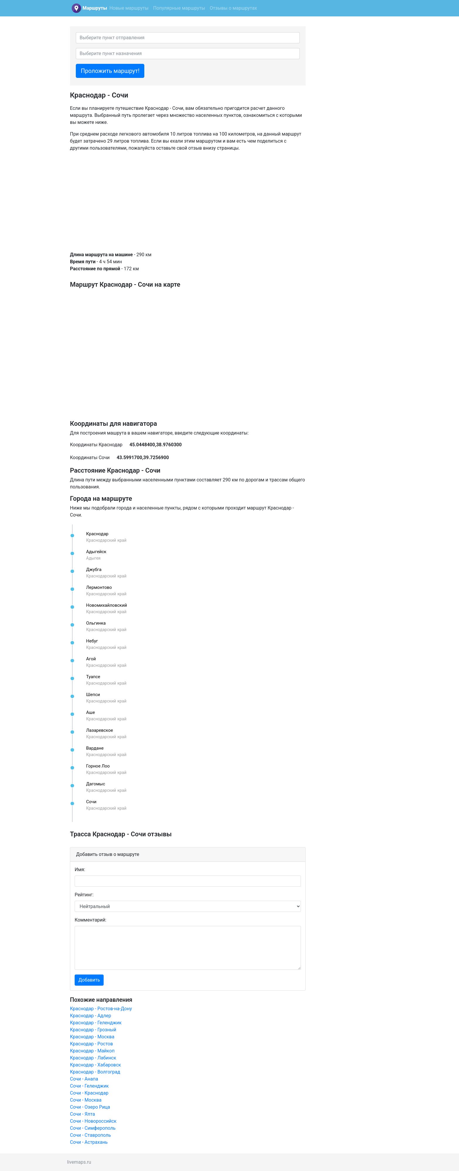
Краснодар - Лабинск (93, 1058)
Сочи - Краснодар (89, 1093)
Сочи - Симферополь (93, 1128)
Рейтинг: (84, 895)
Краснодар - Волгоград (95, 1072)
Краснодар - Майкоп (92, 1051)
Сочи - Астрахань (89, 1142)
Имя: (80, 869)
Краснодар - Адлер (90, 1015)
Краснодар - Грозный (93, 1029)
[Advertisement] (188, 201)
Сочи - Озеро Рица (90, 1107)
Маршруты (95, 8)
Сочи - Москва (86, 1100)
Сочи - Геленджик (89, 1086)
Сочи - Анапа (84, 1079)
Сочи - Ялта (82, 1114)
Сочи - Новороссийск (93, 1121)
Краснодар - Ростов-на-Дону (101, 1008)
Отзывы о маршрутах (233, 8)
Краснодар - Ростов (91, 1044)
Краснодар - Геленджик (95, 1022)
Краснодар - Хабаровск (95, 1065)
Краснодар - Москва (92, 1037)
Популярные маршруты (179, 8)
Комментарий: (90, 920)
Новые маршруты (129, 8)
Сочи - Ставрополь (90, 1135)
